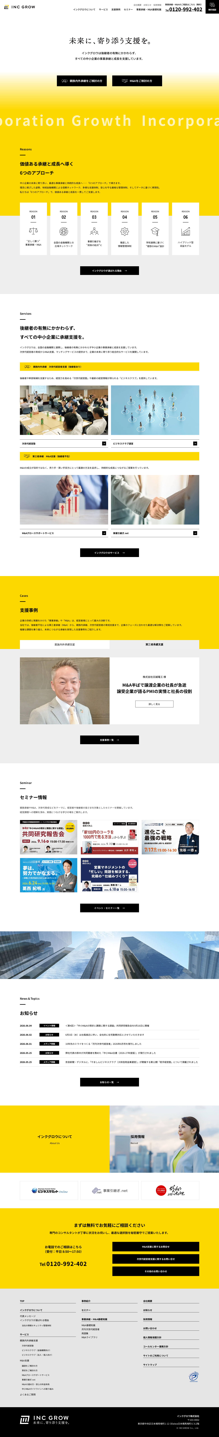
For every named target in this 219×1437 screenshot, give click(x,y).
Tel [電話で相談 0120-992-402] (183, 9)
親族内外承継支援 (29, 1340)
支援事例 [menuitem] (115, 9)
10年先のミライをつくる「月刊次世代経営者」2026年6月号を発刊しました (103, 1043)
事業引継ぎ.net (28, 1379)
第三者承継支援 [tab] (154, 644)
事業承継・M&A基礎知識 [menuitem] (148, 9)
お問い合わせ (150, 1328)
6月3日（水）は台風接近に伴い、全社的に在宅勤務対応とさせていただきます (104, 1034)
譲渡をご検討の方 (30, 1365)
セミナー (86, 1310)
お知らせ (147, 1310)
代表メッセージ (28, 1316)
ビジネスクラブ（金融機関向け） (36, 1350)
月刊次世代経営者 (90, 1329)
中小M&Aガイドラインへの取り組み (38, 1388)
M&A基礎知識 (88, 1325)
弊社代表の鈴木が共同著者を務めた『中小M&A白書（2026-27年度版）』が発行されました (110, 1053)
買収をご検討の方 (30, 1370)
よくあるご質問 (28, 1394)
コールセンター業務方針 (155, 1346)
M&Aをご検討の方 (137, 81)
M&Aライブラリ (90, 1337)
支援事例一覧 (107, 740)
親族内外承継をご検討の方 (81, 81)
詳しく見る (154, 704)
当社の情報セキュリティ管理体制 (36, 1325)
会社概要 (147, 1301)
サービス (24, 1334)
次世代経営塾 (28, 1345)
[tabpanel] (109, 690)
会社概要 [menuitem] (137, 4)
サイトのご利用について (155, 1355)
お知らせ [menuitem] (147, 4)
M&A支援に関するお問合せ (156, 1246)
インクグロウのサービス (106, 552)
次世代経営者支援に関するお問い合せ (156, 1259)
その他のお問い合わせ (156, 1271)
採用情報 (147, 1319)
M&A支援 (24, 1360)
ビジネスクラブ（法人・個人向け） (37, 1354)
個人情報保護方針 (152, 1337)
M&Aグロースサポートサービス (35, 1375)
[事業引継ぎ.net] (155, 533)
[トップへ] (19, 6)
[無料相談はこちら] (212, 6)
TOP (22, 1301)
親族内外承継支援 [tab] (65, 644)
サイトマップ (150, 1364)
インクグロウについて (31, 1310)
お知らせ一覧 (107, 1082)
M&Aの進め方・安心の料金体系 (36, 1384)
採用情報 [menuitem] (157, 4)
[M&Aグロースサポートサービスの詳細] (64, 533)
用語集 (85, 1333)
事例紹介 (86, 1301)
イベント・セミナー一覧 (106, 908)
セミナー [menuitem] (128, 9)
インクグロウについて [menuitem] (84, 9)
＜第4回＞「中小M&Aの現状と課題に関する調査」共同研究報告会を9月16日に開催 (107, 1025)
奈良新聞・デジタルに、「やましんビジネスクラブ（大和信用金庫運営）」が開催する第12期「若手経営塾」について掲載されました (131, 1062)
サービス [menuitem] (103, 9)
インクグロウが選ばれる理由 (107, 270)
